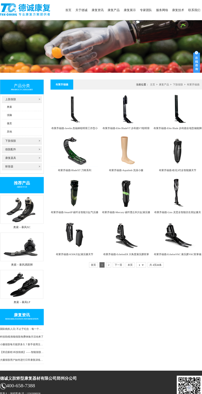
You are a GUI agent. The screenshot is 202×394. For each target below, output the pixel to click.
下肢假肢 (10, 140)
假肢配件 (10, 149)
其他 (9, 131)
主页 (152, 84)
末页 (130, 265)
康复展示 (130, 10)
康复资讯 (98, 10)
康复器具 (10, 157)
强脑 (9, 115)
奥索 (9, 107)
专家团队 (146, 10)
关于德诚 (81, 10)
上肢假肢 (10, 99)
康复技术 (178, 10)
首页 (68, 10)
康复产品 (114, 10)
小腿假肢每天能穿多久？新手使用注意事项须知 (26, 344)
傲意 (9, 123)
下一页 (118, 265)
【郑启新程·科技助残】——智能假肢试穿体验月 (27, 352)
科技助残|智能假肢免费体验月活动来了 (21, 336)
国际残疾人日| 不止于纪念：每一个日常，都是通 (27, 329)
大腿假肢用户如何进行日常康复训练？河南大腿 (26, 360)
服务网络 (162, 10)
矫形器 (9, 166)
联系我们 (194, 10)
